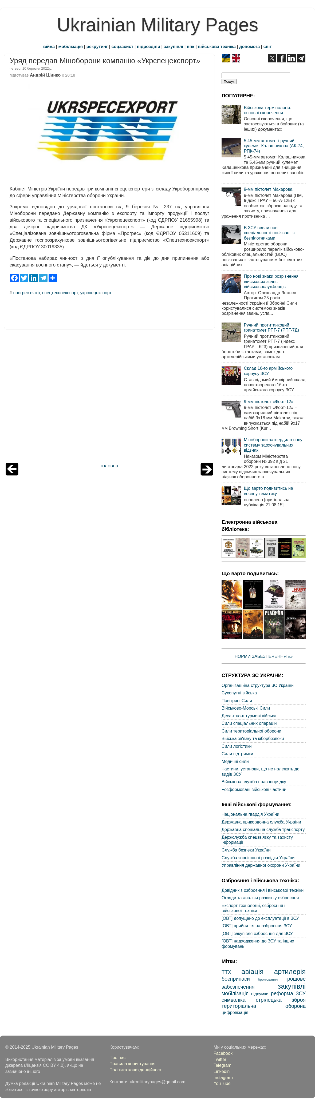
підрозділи (148, 46)
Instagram (223, 1077)
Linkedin (222, 1071)
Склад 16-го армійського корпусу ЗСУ (268, 371)
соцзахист (122, 46)
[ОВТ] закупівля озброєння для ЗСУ (257, 933)
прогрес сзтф (26, 292)
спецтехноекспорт (60, 292)
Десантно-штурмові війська (249, 715)
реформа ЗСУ (288, 993)
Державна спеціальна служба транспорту (263, 829)
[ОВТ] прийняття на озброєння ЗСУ (257, 925)
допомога (249, 46)
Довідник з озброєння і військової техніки (263, 890)
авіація (252, 971)
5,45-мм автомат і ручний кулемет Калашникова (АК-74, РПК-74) (274, 145)
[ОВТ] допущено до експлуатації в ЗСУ (260, 918)
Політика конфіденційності (136, 1069)
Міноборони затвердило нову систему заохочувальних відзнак (273, 444)
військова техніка (216, 46)
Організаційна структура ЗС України (258, 685)
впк (190, 46)
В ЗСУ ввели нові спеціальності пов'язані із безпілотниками (269, 232)
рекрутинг (97, 46)
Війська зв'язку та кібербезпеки (253, 738)
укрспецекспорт (96, 292)
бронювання (268, 979)
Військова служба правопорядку (254, 781)
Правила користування (132, 1063)
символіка (234, 1000)
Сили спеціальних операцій (249, 723)
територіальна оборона (264, 1006)
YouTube (222, 1083)
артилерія (290, 971)
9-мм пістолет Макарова (268, 189)
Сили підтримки (237, 753)
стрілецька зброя (281, 1000)
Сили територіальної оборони (251, 731)
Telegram (222, 1065)
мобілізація (70, 46)
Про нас (117, 1057)
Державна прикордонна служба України (261, 821)
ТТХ (226, 972)
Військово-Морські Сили (246, 708)
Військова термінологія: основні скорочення (267, 110)
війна (49, 46)
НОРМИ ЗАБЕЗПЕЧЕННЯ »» (264, 656)
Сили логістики (237, 746)
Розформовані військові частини (254, 789)
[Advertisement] (109, 397)
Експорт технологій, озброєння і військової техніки (253, 908)
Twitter (220, 1059)
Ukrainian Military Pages (157, 24)
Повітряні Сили (237, 700)
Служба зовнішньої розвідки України (258, 857)
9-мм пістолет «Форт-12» (268, 401)
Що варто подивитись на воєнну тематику (268, 491)
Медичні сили (235, 761)
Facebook (223, 1053)
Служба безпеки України (246, 850)
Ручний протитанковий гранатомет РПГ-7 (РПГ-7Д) (271, 327)
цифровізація (235, 1012)
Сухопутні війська (239, 692)
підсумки (260, 993)
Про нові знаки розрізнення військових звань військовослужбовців (271, 281)
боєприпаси (236, 979)
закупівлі (173, 46)
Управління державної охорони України (261, 865)
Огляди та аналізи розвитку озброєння (260, 897)
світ (267, 46)
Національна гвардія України (250, 814)
